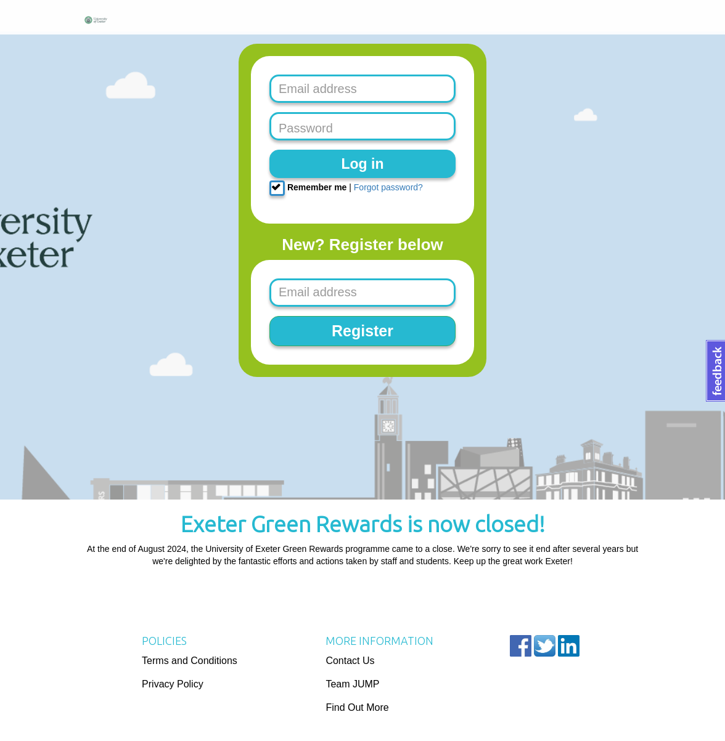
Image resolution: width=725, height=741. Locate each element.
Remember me (307, 188)
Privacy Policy (172, 684)
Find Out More (357, 707)
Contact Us (350, 660)
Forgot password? (388, 187)
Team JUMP (352, 684)
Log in (363, 164)
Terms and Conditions (189, 660)
